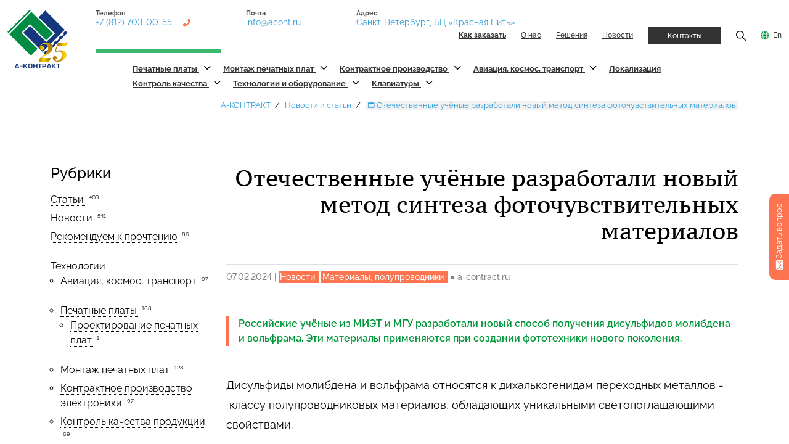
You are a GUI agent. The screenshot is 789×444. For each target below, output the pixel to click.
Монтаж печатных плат (269, 68)
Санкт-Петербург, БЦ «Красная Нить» (435, 22)
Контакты (684, 35)
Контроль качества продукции (132, 421)
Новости (617, 35)
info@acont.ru (273, 22)
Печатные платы (166, 68)
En (777, 35)
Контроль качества (171, 83)
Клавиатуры (396, 83)
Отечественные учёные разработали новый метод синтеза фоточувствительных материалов (552, 105)
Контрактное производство (394, 68)
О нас (531, 35)
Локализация (635, 68)
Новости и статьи (319, 105)
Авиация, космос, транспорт (529, 68)
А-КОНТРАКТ (246, 105)
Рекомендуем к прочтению (115, 236)
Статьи (68, 199)
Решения (571, 35)
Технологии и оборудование (290, 83)
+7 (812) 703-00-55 (134, 22)
